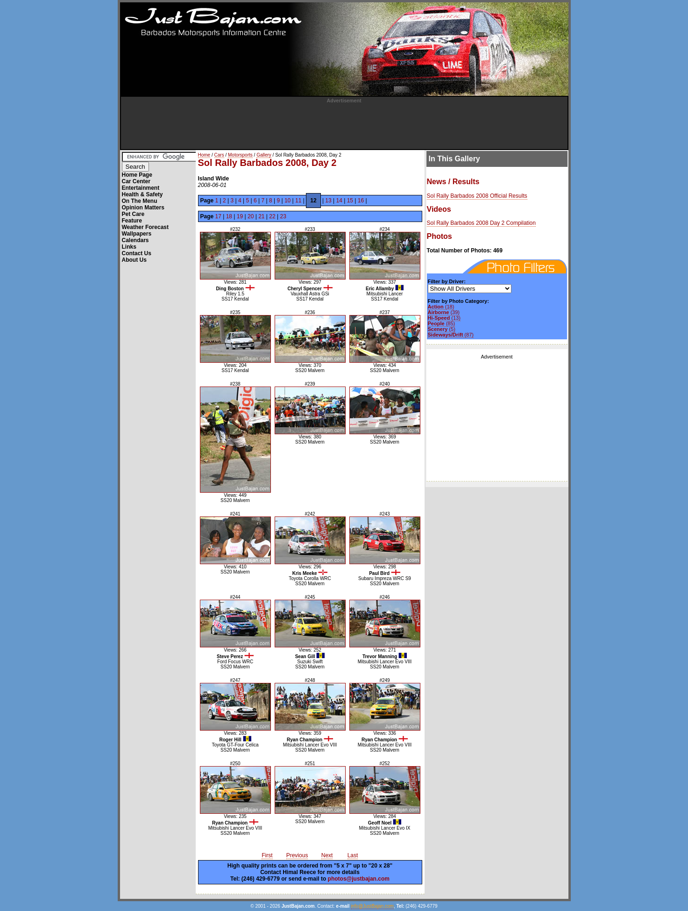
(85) (441, 323)
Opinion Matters (143, 207)
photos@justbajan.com (359, 878)
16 (361, 200)
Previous (297, 855)
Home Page (137, 175)
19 (240, 216)
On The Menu (139, 201)
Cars (219, 155)
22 (272, 216)
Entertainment (141, 188)
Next (327, 855)
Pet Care (133, 214)
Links (129, 247)
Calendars (135, 240)
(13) (444, 318)
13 (328, 200)
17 (218, 216)
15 (350, 200)
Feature (132, 220)
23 (283, 216)
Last (353, 855)
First (267, 855)
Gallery (263, 155)
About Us (134, 260)
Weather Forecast (145, 227)
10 (287, 200)
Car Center (136, 181)
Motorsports (240, 155)
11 (298, 200)
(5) (441, 329)
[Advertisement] (344, 124)
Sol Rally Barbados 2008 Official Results (477, 196)
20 (251, 216)
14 (339, 200)
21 (261, 216)
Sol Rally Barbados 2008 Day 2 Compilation (481, 223)
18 (229, 216)
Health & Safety (142, 194)
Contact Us (136, 253)
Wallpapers (137, 233)
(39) (444, 312)
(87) (451, 334)
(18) (441, 306)
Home (204, 155)
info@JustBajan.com (372, 906)
